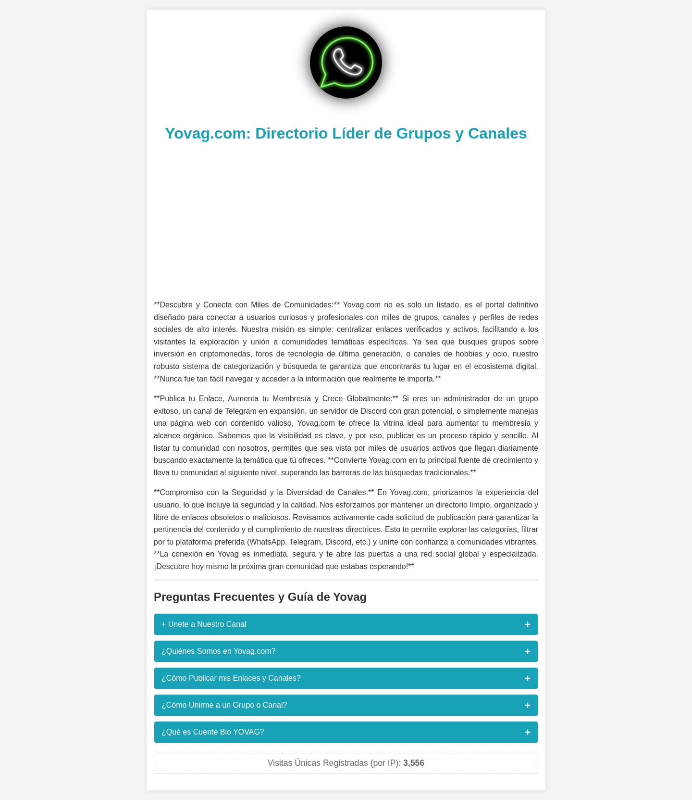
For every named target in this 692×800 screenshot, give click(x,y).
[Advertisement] (346, 219)
